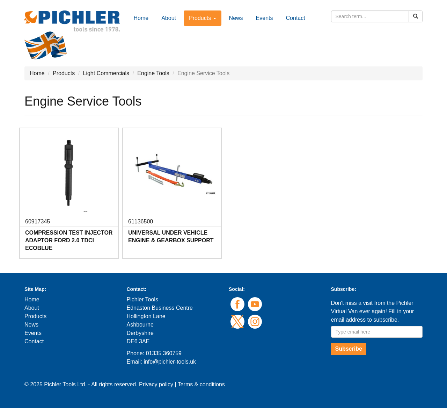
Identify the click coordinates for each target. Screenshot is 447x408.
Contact (295, 18)
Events (264, 18)
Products (64, 73)
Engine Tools (153, 73)
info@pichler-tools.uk (170, 362)
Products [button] (202, 18)
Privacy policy (156, 384)
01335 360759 (164, 353)
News (236, 18)
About (168, 18)
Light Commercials (106, 73)
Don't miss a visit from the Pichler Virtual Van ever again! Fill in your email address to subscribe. (372, 311)
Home (141, 18)
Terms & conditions (201, 384)
